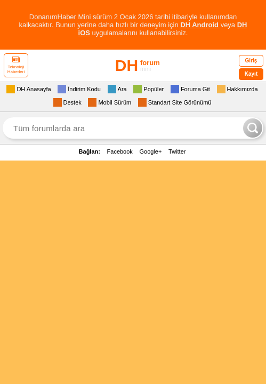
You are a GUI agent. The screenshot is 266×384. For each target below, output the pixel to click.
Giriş (251, 60)
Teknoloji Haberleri (16, 65)
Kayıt (251, 74)
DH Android (199, 25)
